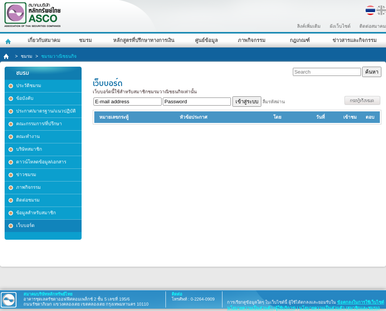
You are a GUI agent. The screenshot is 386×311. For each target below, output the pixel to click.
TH (370, 10)
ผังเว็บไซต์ (340, 26)
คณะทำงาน (28, 136)
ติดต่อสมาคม (372, 26)
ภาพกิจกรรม (252, 40)
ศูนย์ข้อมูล (206, 40)
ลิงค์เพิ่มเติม (309, 26)
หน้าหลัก (9, 40)
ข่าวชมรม (26, 174)
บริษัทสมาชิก (29, 149)
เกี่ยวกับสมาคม (44, 40)
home (6, 56)
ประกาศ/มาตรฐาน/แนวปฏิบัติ (46, 111)
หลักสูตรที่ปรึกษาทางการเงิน (143, 40)
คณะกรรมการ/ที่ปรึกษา (39, 123)
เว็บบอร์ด (25, 225)
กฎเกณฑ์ (300, 40)
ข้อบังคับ (24, 98)
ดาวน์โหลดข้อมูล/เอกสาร (41, 162)
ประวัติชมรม (28, 85)
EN (381, 10)
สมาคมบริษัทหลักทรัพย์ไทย (52, 15)
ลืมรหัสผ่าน (273, 101)
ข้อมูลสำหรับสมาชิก (36, 212)
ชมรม (85, 40)
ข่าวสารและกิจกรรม (355, 40)
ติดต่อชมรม (28, 200)
